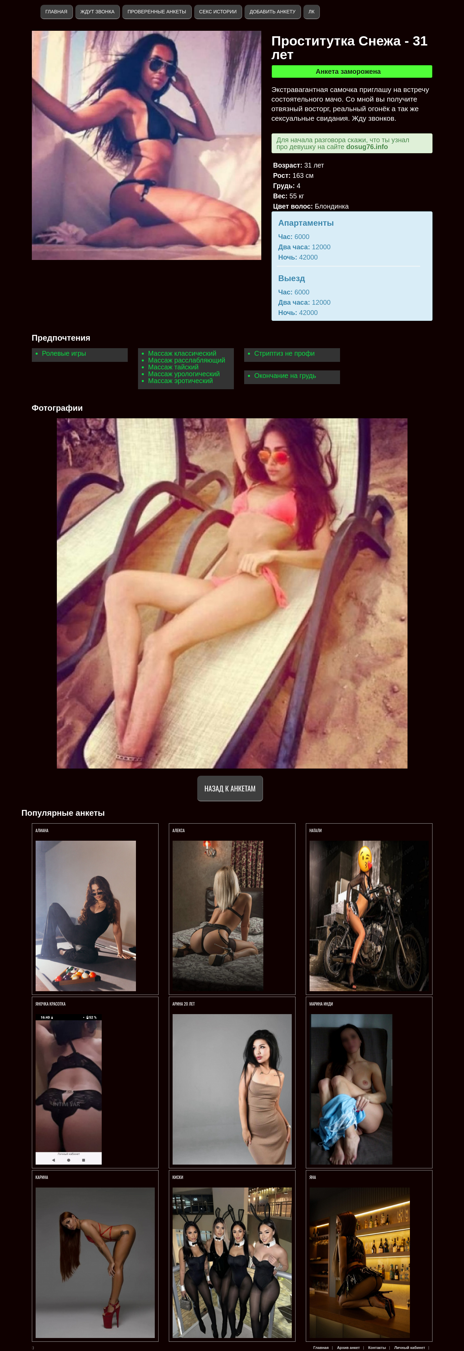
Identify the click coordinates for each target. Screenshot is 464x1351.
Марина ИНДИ (321, 1004)
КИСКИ (178, 1177)
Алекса (179, 830)
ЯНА (313, 1177)
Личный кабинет (409, 1348)
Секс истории (218, 11)
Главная (56, 11)
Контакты (377, 1348)
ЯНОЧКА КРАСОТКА (51, 1004)
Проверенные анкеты (156, 11)
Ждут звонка (97, 11)
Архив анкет (348, 1348)
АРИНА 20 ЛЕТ (184, 1004)
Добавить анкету (273, 11)
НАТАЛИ (316, 830)
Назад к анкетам (229, 788)
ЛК (311, 11)
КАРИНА (42, 1177)
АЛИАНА (43, 830)
